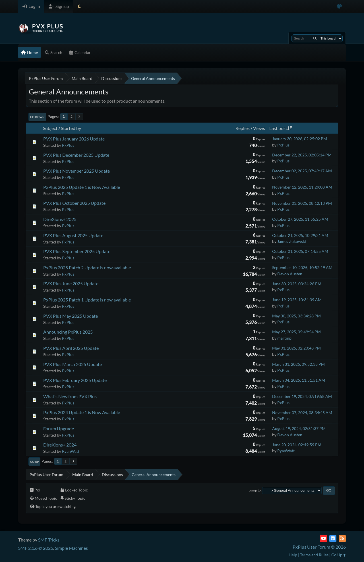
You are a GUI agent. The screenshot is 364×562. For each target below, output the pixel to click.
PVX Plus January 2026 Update (74, 138)
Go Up (34, 461)
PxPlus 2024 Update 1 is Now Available (81, 412)
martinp (284, 338)
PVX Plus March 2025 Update (72, 364)
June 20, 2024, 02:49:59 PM (296, 444)
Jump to (255, 490)
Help (293, 554)
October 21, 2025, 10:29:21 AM (300, 235)
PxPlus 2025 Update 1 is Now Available (81, 187)
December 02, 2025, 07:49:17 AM (302, 170)
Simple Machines (71, 548)
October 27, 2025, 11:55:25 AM (300, 219)
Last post (280, 128)
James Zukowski (291, 241)
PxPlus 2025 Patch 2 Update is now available (87, 267)
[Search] (315, 38)
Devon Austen (289, 273)
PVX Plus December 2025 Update (76, 155)
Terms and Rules (314, 554)
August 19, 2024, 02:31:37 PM (299, 428)
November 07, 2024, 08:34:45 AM (302, 412)
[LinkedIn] (332, 538)
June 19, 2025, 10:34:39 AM (297, 299)
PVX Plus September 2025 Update (76, 251)
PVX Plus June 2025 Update (70, 283)
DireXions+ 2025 (59, 219)
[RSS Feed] (342, 538)
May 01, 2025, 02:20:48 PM (296, 348)
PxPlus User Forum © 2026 (319, 546)
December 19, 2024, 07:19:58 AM (302, 396)
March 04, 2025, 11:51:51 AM (298, 380)
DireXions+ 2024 (59, 444)
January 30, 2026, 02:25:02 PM (299, 138)
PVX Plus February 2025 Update (75, 380)
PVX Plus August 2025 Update (73, 235)
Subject (50, 128)
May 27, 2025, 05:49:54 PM (296, 331)
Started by (71, 128)
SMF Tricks (48, 539)
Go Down (37, 117)
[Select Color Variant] (339, 6)
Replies (242, 128)
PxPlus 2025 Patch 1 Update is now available (87, 299)
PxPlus (68, 145)
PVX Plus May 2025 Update (70, 316)
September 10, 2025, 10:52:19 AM (302, 267)
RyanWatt (70, 451)
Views (259, 128)
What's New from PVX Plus (70, 396)
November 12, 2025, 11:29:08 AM (302, 187)
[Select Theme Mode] (79, 6)
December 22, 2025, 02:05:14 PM (302, 154)
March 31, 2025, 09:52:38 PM (298, 364)
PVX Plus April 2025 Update (71, 348)
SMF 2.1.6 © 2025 (35, 548)
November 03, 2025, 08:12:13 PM (302, 203)
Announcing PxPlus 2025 (68, 331)
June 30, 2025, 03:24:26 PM (296, 283)
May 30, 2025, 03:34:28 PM (296, 315)
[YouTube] (323, 538)
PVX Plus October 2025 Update (74, 203)
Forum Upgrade (58, 428)
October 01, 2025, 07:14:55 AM (300, 251)
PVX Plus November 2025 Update (76, 170)
